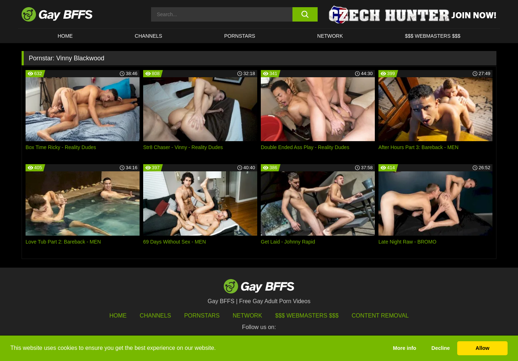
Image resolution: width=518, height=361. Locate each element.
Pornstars (201, 316)
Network (330, 36)
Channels (155, 316)
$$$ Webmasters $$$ (432, 36)
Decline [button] (440, 348)
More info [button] (404, 348)
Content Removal (380, 316)
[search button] (304, 14)
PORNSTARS (239, 36)
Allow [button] (482, 348)
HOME (65, 36)
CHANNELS (148, 36)
